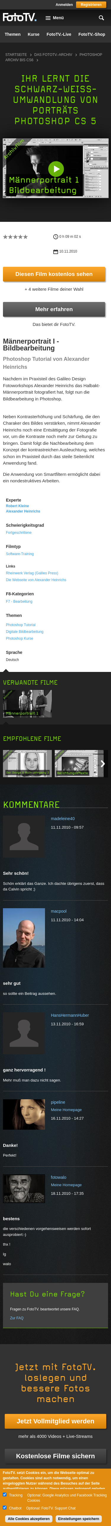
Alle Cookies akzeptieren (28, 1519)
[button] (56, 168)
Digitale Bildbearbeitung (25, 632)
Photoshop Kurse (19, 638)
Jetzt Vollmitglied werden (55, 1421)
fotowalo (58, 1177)
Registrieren (91, 5)
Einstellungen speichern (78, 1519)
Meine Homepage (66, 1110)
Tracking (15, 1495)
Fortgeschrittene (19, 533)
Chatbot (15, 1508)
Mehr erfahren (54, 309)
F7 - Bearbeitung (19, 601)
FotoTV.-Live (58, 34)
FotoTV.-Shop (91, 34)
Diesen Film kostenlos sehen (54, 274)
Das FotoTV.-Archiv (53, 55)
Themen (13, 34)
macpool (59, 911)
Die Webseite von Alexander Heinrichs (36, 580)
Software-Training (20, 554)
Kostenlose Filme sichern (55, 1456)
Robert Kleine (17, 506)
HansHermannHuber (70, 1015)
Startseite (16, 55)
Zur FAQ (16, 1318)
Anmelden (64, 5)
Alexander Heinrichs (23, 511)
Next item (103, 763)
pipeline (58, 1102)
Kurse (34, 34)
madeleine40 (63, 818)
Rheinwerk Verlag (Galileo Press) (32, 573)
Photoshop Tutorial (21, 625)
